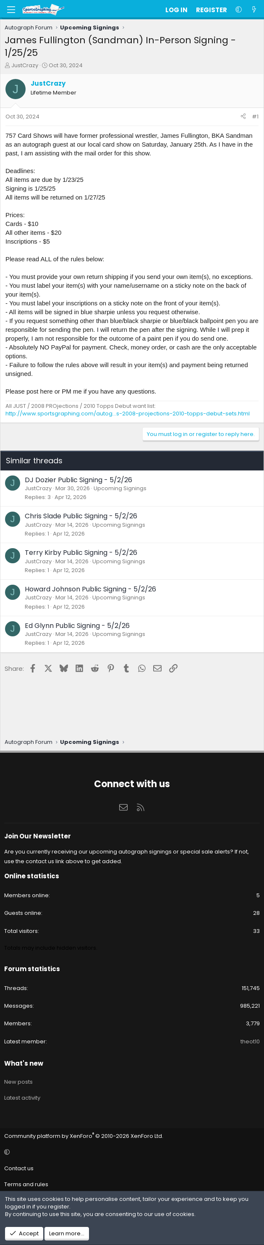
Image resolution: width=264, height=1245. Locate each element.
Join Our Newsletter (37, 836)
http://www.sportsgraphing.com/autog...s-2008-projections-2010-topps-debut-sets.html (127, 414)
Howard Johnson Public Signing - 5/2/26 (90, 589)
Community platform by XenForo (83, 1136)
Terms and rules (26, 1184)
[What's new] (254, 9)
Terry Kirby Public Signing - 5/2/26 (81, 552)
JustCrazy (24, 65)
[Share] (243, 117)
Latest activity (22, 1098)
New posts (18, 1082)
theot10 (250, 1041)
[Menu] (11, 9)
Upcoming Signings (120, 488)
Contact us (19, 1168)
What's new (23, 1063)
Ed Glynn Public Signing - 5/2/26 (77, 625)
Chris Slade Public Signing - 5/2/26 (81, 516)
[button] (238, 9)
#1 (255, 117)
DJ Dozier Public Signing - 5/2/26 (78, 480)
